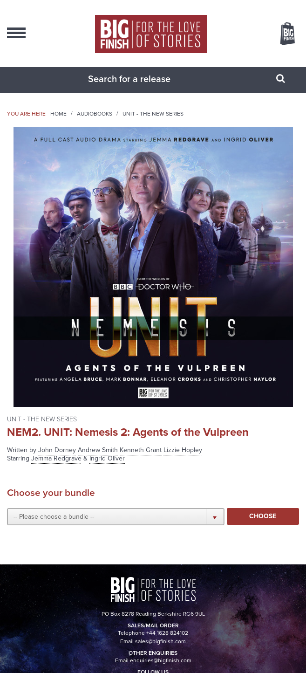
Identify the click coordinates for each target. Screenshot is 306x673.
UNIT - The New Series (153, 114)
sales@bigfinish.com (160, 641)
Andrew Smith (98, 450)
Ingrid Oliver (107, 458)
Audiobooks (94, 114)
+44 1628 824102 (167, 633)
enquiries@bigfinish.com (160, 660)
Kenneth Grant (141, 450)
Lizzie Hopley (182, 450)
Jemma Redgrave (56, 458)
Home (58, 114)
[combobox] (141, 78)
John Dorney (57, 450)
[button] (115, 516)
